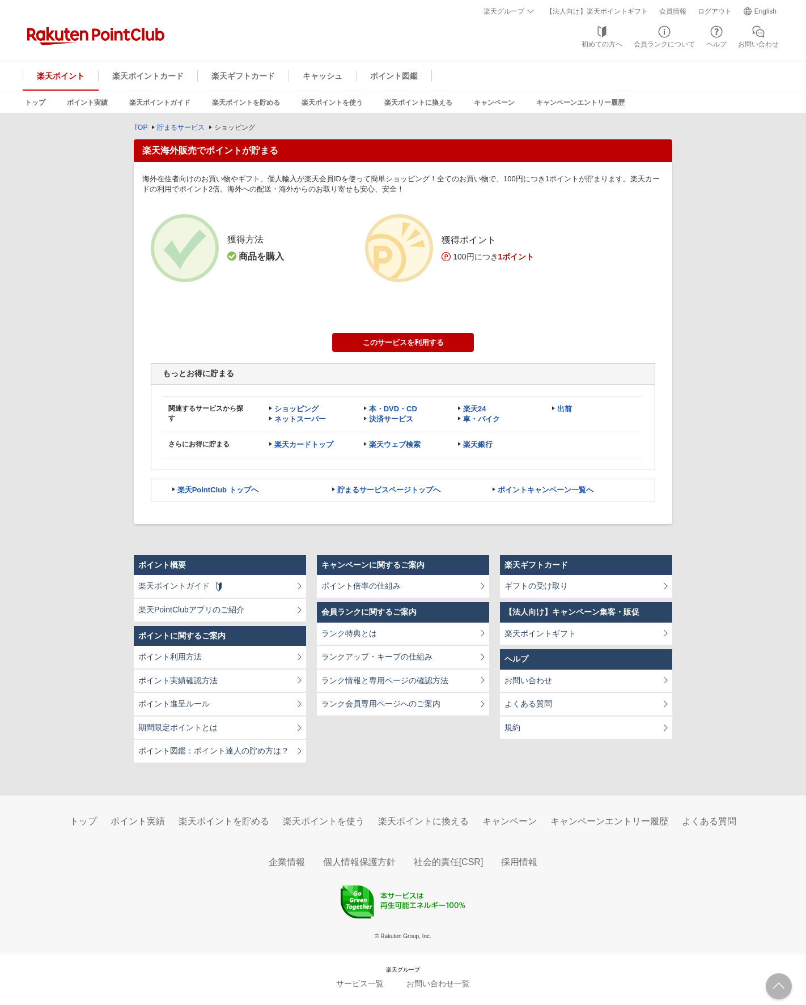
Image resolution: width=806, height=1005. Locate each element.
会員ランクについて (664, 44)
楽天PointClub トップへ (217, 490)
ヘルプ (716, 44)
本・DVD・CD (393, 408)
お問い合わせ (758, 44)
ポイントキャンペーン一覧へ (545, 490)
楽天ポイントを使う (332, 103)
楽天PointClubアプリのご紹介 (191, 609)
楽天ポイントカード (148, 75)
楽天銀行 (478, 444)
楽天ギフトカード (243, 75)
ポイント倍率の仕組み (361, 585)
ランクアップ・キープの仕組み (376, 656)
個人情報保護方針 (359, 862)
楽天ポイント (60, 75)
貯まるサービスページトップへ (388, 490)
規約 (512, 727)
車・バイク (481, 419)
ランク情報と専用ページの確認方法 (384, 680)
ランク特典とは (349, 633)
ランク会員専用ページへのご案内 (380, 703)
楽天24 (474, 408)
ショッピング (296, 408)
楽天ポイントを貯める (246, 103)
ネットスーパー (300, 419)
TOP (140, 127)
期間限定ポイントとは (178, 727)
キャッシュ (322, 75)
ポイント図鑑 (394, 75)
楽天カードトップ (303, 444)
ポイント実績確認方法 (178, 680)
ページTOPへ (779, 986)
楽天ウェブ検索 (395, 444)
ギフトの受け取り (536, 585)
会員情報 (672, 11)
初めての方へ (602, 44)
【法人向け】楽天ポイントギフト (597, 11)
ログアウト (715, 11)
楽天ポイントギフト (540, 633)
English (765, 11)
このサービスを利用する (403, 342)
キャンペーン (494, 103)
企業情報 (287, 862)
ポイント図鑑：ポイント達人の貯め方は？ (213, 750)
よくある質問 (528, 703)
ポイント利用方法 (170, 656)
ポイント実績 (87, 103)
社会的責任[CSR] (448, 862)
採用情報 (519, 862)
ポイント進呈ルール (174, 703)
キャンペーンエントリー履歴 (580, 103)
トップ (35, 103)
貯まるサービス (181, 127)
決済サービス (391, 419)
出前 (564, 408)
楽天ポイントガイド (159, 103)
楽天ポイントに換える (418, 103)
